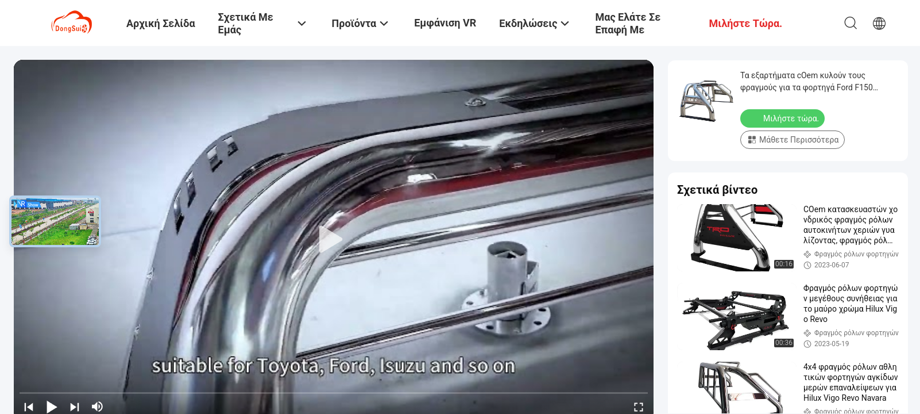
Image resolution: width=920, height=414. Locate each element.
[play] (333, 239)
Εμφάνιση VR (445, 23)
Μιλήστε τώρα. (783, 118)
